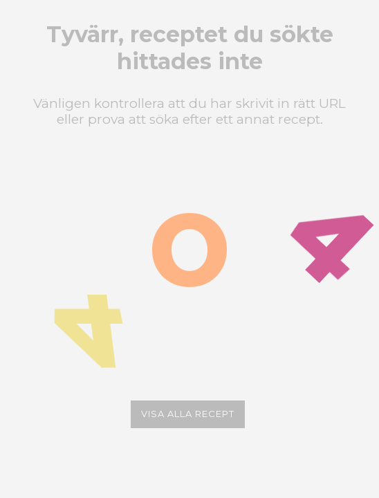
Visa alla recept (187, 413)
